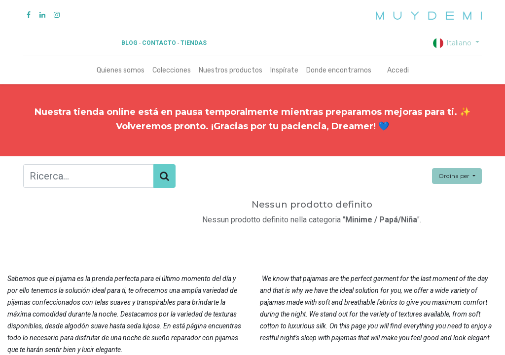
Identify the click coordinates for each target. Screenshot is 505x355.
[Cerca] (164, 176)
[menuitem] (120, 70)
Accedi (398, 70)
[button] (457, 176)
